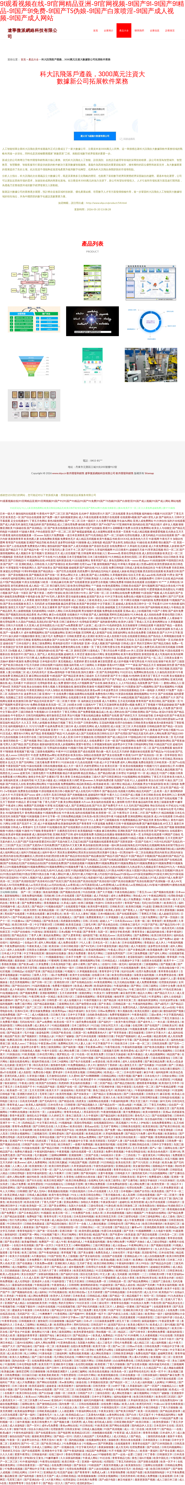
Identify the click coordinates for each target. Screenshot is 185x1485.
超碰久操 (157, 1010)
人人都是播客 (67, 1411)
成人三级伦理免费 (67, 524)
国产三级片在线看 (42, 1356)
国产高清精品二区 (37, 527)
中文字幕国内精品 (174, 1014)
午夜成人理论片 (117, 949)
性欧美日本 (121, 1043)
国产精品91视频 (54, 769)
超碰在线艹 (9, 643)
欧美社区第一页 (113, 765)
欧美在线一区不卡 (64, 1021)
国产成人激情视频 (99, 614)
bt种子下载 (119, 1385)
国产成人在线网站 (99, 574)
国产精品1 (99, 1093)
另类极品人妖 (47, 1036)
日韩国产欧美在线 (61, 1032)
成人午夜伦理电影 (49, 899)
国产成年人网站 (158, 953)
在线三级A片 (56, 1454)
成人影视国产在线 (102, 632)
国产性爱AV (117, 1234)
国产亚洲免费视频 (51, 1277)
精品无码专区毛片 (121, 1468)
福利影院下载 (90, 935)
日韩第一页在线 (10, 1317)
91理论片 (149, 719)
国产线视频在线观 (118, 1266)
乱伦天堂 (154, 798)
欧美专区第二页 (127, 1000)
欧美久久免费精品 (20, 1356)
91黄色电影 (77, 643)
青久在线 (153, 1068)
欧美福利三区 (172, 1223)
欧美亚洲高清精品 (84, 1270)
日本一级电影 (147, 690)
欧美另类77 (45, 1364)
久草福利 (132, 546)
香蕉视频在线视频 (58, 1191)
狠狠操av (162, 1205)
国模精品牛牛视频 (162, 1165)
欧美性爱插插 (162, 564)
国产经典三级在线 (103, 639)
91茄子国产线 (150, 924)
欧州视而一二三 (138, 1274)
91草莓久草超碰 (127, 564)
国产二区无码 (56, 809)
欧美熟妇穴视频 (56, 722)
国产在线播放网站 (55, 632)
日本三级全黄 (20, 1385)
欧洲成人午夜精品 (171, 607)
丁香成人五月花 (143, 621)
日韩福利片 (173, 1201)
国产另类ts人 (131, 1450)
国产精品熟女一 (47, 571)
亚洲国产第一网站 (97, 697)
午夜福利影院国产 (20, 1338)
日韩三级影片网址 (84, 1360)
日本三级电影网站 (150, 1216)
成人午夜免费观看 (134, 1220)
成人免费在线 (42, 657)
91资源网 (177, 1090)
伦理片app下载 (87, 564)
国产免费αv (166, 938)
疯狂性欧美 (33, 1176)
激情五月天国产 (17, 607)
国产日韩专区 (138, 1331)
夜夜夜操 (29, 1227)
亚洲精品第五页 (19, 675)
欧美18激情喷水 (152, 1111)
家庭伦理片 (35, 1097)
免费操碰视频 (106, 1147)
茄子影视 (15, 1252)
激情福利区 (11, 1234)
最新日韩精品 (104, 589)
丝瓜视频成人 (65, 917)
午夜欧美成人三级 (37, 946)
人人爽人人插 (20, 1165)
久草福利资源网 (161, 628)
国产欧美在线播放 (154, 1047)
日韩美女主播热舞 (37, 949)
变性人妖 (153, 517)
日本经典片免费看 (87, 1479)
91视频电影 (6, 556)
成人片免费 (164, 708)
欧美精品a (172, 1227)
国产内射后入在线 (16, 783)
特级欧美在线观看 (134, 582)
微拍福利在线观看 (26, 513)
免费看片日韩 (113, 823)
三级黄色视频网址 (45, 751)
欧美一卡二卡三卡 (54, 1018)
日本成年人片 (168, 1432)
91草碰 (84, 614)
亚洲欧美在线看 (69, 960)
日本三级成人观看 (44, 719)
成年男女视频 (155, 1133)
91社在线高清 (13, 600)
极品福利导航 (145, 801)
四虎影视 (84, 607)
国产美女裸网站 (58, 1205)
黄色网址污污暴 (41, 1331)
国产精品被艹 (144, 1306)
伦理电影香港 (45, 682)
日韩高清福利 (143, 1360)
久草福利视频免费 (113, 1133)
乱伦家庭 (143, 546)
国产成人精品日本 (117, 737)
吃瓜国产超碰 (65, 1472)
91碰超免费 (120, 816)
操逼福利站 (67, 1090)
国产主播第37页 (50, 776)
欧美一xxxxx (132, 560)
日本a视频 (64, 931)
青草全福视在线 (62, 618)
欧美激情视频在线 (108, 1375)
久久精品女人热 (68, 1407)
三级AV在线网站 (24, 1342)
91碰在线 (142, 542)
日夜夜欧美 (153, 632)
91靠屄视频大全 (93, 1000)
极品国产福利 (74, 1320)
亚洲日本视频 (73, 632)
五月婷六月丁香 (48, 1270)
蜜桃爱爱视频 (157, 531)
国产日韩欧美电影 (89, 578)
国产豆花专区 (116, 1418)
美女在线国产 (29, 1274)
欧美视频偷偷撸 (87, 1475)
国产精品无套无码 (138, 733)
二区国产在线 (91, 1155)
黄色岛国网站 (116, 560)
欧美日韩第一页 (71, 1461)
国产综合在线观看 (31, 517)
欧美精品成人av (75, 1414)
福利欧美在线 (133, 769)
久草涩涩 (79, 654)
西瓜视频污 (122, 1122)
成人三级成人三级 (81, 600)
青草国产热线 (132, 902)
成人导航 (88, 1421)
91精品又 (21, 801)
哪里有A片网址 (22, 733)
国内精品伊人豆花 (88, 1378)
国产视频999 (76, 1313)
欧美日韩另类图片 (144, 1396)
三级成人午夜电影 (103, 1389)
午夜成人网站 (90, 1457)
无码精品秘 (38, 1367)
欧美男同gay (59, 1010)
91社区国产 (166, 513)
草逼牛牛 (142, 1176)
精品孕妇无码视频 (16, 668)
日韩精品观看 (145, 625)
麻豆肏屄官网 (128, 992)
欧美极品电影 (52, 578)
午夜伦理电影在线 (136, 1151)
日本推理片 (55, 711)
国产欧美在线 (51, 920)
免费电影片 (59, 636)
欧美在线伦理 (15, 1201)
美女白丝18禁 (156, 780)
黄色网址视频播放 (91, 679)
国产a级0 (142, 517)
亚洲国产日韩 (114, 899)
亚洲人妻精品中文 (45, 917)
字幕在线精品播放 (91, 715)
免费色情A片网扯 (105, 693)
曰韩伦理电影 (17, 1173)
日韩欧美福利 (105, 1028)
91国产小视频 (167, 773)
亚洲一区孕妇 (141, 1238)
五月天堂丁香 (47, 798)
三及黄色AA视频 (95, 1414)
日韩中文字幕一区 (42, 1169)
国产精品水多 (62, 798)
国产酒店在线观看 (147, 1234)
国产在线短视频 (168, 798)
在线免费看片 (96, 740)
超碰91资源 (136, 657)
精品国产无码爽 (146, 1284)
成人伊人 (161, 942)
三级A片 (96, 776)
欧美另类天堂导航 (27, 967)
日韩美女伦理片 (114, 902)
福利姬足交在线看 (91, 700)
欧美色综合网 (75, 527)
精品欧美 (148, 816)
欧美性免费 (97, 1054)
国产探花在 (80, 1465)
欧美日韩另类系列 (161, 935)
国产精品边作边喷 (161, 1263)
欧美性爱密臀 (107, 747)
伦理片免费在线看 (146, 971)
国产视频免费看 (29, 992)
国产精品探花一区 (145, 697)
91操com (159, 1403)
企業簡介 (108, 30)
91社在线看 (117, 758)
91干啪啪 (35, 830)
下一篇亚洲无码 (147, 1155)
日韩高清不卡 (99, 1324)
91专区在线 (151, 661)
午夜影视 (21, 1295)
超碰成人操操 (119, 571)
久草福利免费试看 (103, 780)
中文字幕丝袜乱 (142, 1169)
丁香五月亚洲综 (75, 1281)
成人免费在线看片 (68, 942)
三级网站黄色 (27, 1403)
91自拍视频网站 (158, 1173)
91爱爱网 (143, 1328)
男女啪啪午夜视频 (91, 610)
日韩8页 (135, 1320)
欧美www (20, 1162)
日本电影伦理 (161, 715)
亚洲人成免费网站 (143, 520)
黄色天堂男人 (130, 578)
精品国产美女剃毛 (113, 542)
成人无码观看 (120, 1274)
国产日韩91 (87, 549)
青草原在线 (30, 1039)
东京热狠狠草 (130, 625)
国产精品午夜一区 (34, 549)
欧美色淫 (52, 542)
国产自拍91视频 (84, 1057)
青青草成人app (15, 1104)
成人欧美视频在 (112, 1119)
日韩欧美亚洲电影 (123, 1353)
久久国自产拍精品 (26, 621)
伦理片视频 (124, 1075)
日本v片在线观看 (65, 895)
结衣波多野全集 (169, 1000)
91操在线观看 (34, 765)
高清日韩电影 (59, 794)
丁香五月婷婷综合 (126, 1461)
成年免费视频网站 (34, 632)
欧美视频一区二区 (161, 1356)
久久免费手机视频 (106, 520)
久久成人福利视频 (142, 1382)
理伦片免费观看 (123, 1342)
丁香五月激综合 (171, 1018)
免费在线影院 (146, 762)
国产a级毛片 (162, 1003)
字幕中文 (20, 1028)
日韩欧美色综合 (64, 740)
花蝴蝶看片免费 (121, 527)
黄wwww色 (114, 553)
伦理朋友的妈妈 (33, 697)
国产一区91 (33, 1425)
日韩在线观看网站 (54, 1068)
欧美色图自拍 (147, 1205)
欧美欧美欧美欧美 (49, 1375)
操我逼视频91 (150, 1320)
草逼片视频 (133, 1252)
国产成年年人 (146, 1021)
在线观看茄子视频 (75, 906)
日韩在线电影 (17, 1180)
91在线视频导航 (66, 1306)
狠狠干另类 (26, 1349)
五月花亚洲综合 (143, 639)
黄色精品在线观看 (30, 978)
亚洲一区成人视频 (95, 643)
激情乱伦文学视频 (37, 1115)
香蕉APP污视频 (116, 664)
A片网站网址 (20, 776)
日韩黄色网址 (91, 722)
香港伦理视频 (73, 1454)
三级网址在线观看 (153, 1465)
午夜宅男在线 (136, 661)
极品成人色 (102, 711)
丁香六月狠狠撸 (116, 1364)
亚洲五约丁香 (24, 1065)
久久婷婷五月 (57, 1115)
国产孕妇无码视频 (114, 809)
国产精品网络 (141, 805)
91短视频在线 (54, 827)
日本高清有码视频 (84, 1216)
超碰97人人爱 (168, 978)
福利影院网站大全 (175, 1313)
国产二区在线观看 (115, 513)
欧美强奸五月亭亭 (169, 1083)
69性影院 (50, 560)
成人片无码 (147, 769)
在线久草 (97, 1212)
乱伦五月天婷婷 (120, 751)
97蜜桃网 (53, 960)
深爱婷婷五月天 (157, 1270)
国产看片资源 (36, 592)
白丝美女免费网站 (141, 527)
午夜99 (60, 751)
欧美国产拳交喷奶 (87, 603)
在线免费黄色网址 (42, 1360)
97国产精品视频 (12, 582)
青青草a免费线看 (22, 1126)
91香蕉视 (5, 535)
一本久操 (160, 1021)
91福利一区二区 (63, 1349)
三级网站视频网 (112, 787)
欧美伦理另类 (146, 830)
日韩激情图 (55, 949)
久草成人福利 (69, 902)
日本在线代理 (135, 1292)
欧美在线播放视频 (157, 1389)
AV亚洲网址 (85, 639)
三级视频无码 (40, 1133)
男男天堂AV (48, 1439)
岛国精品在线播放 (104, 834)
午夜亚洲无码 (123, 1147)
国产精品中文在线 (61, 1310)
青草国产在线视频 (16, 542)
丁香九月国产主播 (52, 801)
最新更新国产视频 (145, 1479)
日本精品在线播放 (81, 776)
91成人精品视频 (141, 531)
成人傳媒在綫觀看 (174, 1367)
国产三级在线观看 (134, 1093)
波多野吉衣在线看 (158, 946)
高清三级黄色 (106, 1248)
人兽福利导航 (26, 780)
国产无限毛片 (106, 1137)
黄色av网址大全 (69, 574)
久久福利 (134, 708)
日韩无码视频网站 (36, 715)
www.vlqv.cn (59, 473)
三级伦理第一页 (154, 1299)
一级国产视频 (146, 1137)
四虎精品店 (28, 1122)
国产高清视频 (84, 895)
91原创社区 (30, 682)
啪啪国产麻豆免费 (170, 1375)
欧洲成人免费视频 (147, 1475)
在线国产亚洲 (33, 971)
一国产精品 (43, 1465)
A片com (86, 801)
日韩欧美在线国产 (131, 585)
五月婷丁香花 (85, 1263)
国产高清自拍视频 (71, 910)
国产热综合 (154, 636)
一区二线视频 (12, 1248)
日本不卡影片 (123, 1209)
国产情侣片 (81, 819)
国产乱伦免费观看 (162, 747)
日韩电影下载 (8, 1093)
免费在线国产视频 (145, 1353)
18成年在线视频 (46, 1306)
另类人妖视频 (39, 722)
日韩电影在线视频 (170, 1097)
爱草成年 (58, 1072)
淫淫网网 (86, 632)
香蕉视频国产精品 (52, 733)
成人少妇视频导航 (141, 610)
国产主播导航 (130, 1180)
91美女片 (99, 992)
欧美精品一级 (141, 1468)
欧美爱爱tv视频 (126, 704)
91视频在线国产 (54, 906)
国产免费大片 (153, 812)
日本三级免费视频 (137, 953)
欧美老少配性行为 (138, 1324)
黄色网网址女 (159, 621)
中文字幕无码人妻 (55, 549)
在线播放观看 (44, 708)
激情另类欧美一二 (13, 740)
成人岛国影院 (102, 726)
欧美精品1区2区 (81, 1432)
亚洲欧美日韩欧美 (96, 1418)
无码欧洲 (49, 895)
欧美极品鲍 (8, 1371)
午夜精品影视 (42, 1284)
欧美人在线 (128, 1403)
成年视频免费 (76, 1266)
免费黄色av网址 (48, 755)
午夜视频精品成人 (11, 1277)
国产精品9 (38, 906)
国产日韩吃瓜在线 (43, 1126)
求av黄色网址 (67, 1382)
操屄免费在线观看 (86, 1021)
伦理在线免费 (134, 1187)
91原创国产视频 (150, 592)
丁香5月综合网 (109, 650)
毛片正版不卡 (146, 1414)
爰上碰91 (50, 819)
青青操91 (28, 827)
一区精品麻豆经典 (59, 582)
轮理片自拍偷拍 (124, 722)
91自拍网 (161, 1065)
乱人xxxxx (14, 773)
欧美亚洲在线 (150, 1126)
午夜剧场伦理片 (55, 1378)
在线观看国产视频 (147, 1338)
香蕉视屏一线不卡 (96, 1313)
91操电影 (132, 773)
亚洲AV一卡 (49, 693)
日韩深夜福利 (150, 1375)
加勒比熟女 (130, 542)
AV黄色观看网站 (111, 585)
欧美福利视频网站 (96, 949)
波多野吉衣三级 (33, 693)
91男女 (171, 574)
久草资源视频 (109, 928)
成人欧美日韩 (15, 1353)
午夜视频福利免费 (131, 823)
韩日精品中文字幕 (35, 928)
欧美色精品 (156, 1158)
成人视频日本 (23, 553)
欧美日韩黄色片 (133, 758)
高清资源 (98, 1151)
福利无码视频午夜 (94, 1400)
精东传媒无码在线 (118, 1018)
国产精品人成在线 (125, 1284)
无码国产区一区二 (27, 1313)
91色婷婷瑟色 (114, 625)
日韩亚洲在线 (175, 1270)
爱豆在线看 (91, 661)
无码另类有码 (128, 1475)
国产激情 (79, 917)
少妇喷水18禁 (74, 704)
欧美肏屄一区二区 (141, 747)
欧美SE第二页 (165, 737)
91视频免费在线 (52, 812)
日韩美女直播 (171, 657)
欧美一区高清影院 (148, 1411)
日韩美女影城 (72, 1429)
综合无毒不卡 (33, 1483)
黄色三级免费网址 (42, 643)
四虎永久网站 (111, 1317)
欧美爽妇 (138, 1259)
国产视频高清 (36, 574)
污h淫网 (83, 1367)
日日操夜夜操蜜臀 (104, 1320)
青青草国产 (142, 700)
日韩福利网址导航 (143, 744)
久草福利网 (26, 1129)
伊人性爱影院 (163, 1079)
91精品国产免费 (169, 1418)
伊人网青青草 (123, 628)
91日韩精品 (107, 1162)
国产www (29, 794)
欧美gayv (144, 560)
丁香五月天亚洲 (160, 776)
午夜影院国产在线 (16, 765)
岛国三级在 (136, 1313)
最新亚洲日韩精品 (34, 646)
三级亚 (139, 1454)
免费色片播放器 (24, 1151)
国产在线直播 (42, 729)
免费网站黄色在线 (144, 672)
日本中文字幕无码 (13, 657)
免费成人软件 (73, 679)
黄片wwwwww (65, 1187)
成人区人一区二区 (100, 1039)
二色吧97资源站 (54, 592)
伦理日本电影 (34, 1119)
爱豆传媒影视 (136, 1032)
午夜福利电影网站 (143, 1003)
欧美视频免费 (155, 949)
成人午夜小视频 (43, 1349)
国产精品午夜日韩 (11, 1018)
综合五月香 (134, 574)
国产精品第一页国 (16, 679)
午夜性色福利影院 (103, 1165)
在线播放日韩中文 (52, 978)
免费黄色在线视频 (28, 791)
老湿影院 (5, 935)
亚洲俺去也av (150, 938)
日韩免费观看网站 (25, 1328)
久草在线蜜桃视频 (114, 1212)
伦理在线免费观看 (76, 1468)
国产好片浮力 (116, 618)
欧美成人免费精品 (103, 1335)
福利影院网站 (18, 578)
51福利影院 (107, 798)
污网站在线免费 (24, 1025)
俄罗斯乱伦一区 (66, 1054)
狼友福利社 (11, 1083)
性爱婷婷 (79, 661)
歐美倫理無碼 (29, 1241)
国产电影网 (64, 1432)
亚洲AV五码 (22, 1010)
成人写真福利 (162, 654)
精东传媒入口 (99, 553)
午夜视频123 (41, 711)
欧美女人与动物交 (162, 527)
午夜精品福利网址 (166, 1414)
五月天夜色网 (140, 1147)
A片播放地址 (39, 1256)
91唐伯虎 (110, 1205)
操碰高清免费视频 (15, 596)
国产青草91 (92, 1259)
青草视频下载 (69, 1252)
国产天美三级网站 (175, 949)
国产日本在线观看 (86, 1036)
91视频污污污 (151, 765)
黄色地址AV (85, 1328)
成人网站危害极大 (101, 1353)
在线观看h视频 (128, 517)
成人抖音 (40, 819)
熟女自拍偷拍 (34, 686)
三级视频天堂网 (110, 1050)
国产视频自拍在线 (70, 892)
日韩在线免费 (152, 1346)
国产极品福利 (108, 1115)
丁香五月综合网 (9, 1209)
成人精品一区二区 (39, 585)
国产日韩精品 (34, 920)
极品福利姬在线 (156, 931)
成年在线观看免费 (84, 834)
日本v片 (88, 1320)
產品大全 (124, 30)
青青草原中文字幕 (109, 971)
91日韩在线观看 (73, 809)
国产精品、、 (138, 1436)
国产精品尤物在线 (125, 1083)
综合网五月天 (34, 607)
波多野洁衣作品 (31, 1439)
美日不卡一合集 (78, 1223)
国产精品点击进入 (155, 1310)
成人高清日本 (133, 1432)
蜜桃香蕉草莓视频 (147, 1083)
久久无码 (129, 805)
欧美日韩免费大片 (42, 1421)
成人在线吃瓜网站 (84, 726)
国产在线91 (71, 639)
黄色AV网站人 (162, 819)
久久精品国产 (15, 1108)
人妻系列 (60, 596)
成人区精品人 (121, 1436)
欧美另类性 (30, 910)
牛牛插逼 (77, 931)
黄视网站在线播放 (41, 639)
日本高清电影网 (72, 610)
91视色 (74, 628)
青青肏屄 (157, 920)
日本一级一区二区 (140, 1043)
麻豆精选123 (64, 1335)
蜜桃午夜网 (93, 708)
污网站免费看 (116, 582)
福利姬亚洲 (135, 964)
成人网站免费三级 (69, 1050)
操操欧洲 (113, 1439)
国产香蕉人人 (130, 910)
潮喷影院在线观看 (116, 1400)
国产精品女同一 (109, 1104)
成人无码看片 (15, 682)
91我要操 (130, 686)
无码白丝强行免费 (89, 769)
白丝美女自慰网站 (91, 827)
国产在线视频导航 (162, 1115)
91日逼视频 (70, 751)
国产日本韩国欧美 (162, 1443)
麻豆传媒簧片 (125, 1479)
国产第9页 (176, 708)
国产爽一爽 (16, 1158)
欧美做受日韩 (171, 571)
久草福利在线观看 (93, 910)
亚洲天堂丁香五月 (150, 675)
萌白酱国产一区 (167, 542)
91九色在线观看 (84, 762)
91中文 (154, 693)
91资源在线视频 (124, 693)
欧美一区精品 (48, 996)
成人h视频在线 (40, 1014)
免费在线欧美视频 (79, 1353)
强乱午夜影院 (124, 1086)
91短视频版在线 (9, 992)
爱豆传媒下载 (34, 801)
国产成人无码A (37, 1191)
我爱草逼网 (18, 1119)
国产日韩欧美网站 (135, 711)
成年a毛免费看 (157, 1028)
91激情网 (10, 1364)
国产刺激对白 (161, 830)
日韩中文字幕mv (69, 1317)
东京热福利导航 (154, 1119)
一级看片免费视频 (83, 1144)
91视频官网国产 (104, 686)
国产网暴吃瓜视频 (20, 1367)
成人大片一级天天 (73, 765)
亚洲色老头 (173, 1021)
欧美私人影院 (113, 910)
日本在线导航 (167, 1252)
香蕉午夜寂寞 (17, 1115)
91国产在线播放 (130, 729)
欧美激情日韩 (20, 700)
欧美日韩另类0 (71, 592)
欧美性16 (101, 636)
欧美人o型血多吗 (10, 1274)
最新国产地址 (47, 1335)
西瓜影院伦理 (91, 1111)
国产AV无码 (48, 596)
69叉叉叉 (168, 823)
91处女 (111, 628)
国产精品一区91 (63, 1436)
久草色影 (155, 1162)
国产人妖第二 (86, 625)
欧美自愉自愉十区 (169, 967)
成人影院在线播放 (152, 553)
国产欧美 (54, 621)
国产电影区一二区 (46, 1227)
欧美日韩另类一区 (22, 924)
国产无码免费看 (24, 1389)
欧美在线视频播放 (133, 765)
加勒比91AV (127, 827)
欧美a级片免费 (28, 1057)
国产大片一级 (138, 1198)
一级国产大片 (8, 1346)
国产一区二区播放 (31, 892)
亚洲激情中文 (145, 1248)
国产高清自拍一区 (149, 755)
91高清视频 (142, 1158)
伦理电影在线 (74, 1097)
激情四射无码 (140, 1173)
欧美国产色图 (135, 1472)
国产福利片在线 (70, 1274)
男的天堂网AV (145, 643)
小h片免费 (54, 589)
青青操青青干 (48, 830)
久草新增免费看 (117, 1472)
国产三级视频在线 (109, 819)
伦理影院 (109, 1461)
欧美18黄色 (114, 1061)
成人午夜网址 (109, 700)
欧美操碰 (98, 783)
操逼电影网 (43, 1032)
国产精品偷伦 (25, 1346)
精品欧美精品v (84, 783)
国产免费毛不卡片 (113, 805)
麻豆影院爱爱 (105, 661)
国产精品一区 (117, 1295)
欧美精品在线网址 (52, 1209)
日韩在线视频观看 (89, 1403)
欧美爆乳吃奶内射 (31, 1317)
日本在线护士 (23, 643)
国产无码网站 (26, 762)
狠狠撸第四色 (122, 834)
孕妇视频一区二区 (106, 1331)
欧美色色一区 (119, 1371)
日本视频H (127, 1191)
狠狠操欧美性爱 (165, 664)
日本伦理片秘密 (133, 1072)
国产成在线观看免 (111, 1299)
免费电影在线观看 (112, 610)
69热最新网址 (71, 769)
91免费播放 (150, 1129)
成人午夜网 (116, 578)
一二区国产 (90, 1209)
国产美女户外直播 (39, 1220)
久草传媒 (165, 1439)
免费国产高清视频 (34, 805)
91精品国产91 (40, 628)
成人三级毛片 (105, 1342)
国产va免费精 (45, 1021)
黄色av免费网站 (88, 1137)
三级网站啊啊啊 (58, 1155)
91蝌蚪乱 (171, 1382)
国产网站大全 (133, 1223)
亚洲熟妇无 (49, 1472)
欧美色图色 (158, 1191)
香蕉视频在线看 (176, 1209)
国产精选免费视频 (34, 769)
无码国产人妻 (115, 1140)
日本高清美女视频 (75, 1072)
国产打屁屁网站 (98, 1068)
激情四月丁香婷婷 (107, 1065)
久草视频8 (100, 664)
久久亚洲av (61, 1126)
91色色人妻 (9, 628)
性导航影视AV (79, 618)
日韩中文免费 (168, 985)
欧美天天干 (53, 1090)
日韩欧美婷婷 (104, 1360)
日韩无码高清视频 (156, 1220)
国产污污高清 (141, 1162)
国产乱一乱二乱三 (153, 657)
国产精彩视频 (60, 567)
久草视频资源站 (119, 574)
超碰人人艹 (106, 920)
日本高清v (87, 816)
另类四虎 (19, 556)
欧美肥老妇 (63, 755)
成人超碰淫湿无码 (169, 913)
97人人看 (93, 819)
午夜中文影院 (50, 1050)
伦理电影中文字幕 (122, 1039)
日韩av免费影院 (107, 1010)
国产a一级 (155, 1147)
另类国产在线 (18, 686)
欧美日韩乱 (155, 700)
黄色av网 (95, 690)
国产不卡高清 (79, 657)
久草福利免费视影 (154, 837)
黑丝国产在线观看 (15, 913)
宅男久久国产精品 (13, 744)
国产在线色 (153, 1447)
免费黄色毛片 (68, 538)
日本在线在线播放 (125, 1338)
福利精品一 (16, 942)
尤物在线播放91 (139, 1266)
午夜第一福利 (151, 899)
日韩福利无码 (31, 787)
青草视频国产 (17, 1007)
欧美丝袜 (54, 946)
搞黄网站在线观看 (84, 693)
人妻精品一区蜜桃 (124, 1306)
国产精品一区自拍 (173, 726)
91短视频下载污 (50, 1234)
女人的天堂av (163, 1248)
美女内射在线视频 (54, 1097)
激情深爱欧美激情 (84, 686)
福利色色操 (121, 1028)
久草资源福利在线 (81, 1165)
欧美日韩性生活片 (104, 733)
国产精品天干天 (14, 549)
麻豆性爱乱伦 (55, 913)
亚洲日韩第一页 (68, 1230)
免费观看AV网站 (94, 1158)
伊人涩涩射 (137, 650)
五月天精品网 (52, 1299)
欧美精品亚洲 (94, 1133)
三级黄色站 (111, 1108)
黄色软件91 (17, 654)
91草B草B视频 (29, 571)
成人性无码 (122, 1447)
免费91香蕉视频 (115, 1151)
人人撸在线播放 (97, 1223)
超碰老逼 (51, 1385)
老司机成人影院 (103, 1421)
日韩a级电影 (42, 758)
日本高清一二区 (168, 1234)
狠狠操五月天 (8, 899)
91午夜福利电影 (29, 1461)
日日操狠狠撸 (57, 1320)
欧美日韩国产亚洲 (128, 1097)
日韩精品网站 (95, 1072)
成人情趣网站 (20, 1266)
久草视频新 (112, 917)
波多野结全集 (78, 1108)
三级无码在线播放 (36, 960)
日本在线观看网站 (132, 942)
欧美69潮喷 (72, 564)
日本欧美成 (79, 1295)
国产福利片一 (106, 1021)
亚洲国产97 (16, 1140)
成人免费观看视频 (147, 982)
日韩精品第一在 (122, 1003)
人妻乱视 (84, 574)
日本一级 (110, 740)
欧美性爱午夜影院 (98, 906)
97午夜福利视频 (74, 1338)
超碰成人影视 (123, 603)
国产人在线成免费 (17, 546)
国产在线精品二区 (81, 989)
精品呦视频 (167, 812)
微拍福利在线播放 (56, 953)
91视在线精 (127, 1158)
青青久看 (15, 902)
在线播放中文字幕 (129, 960)
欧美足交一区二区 (173, 553)
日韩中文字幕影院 (161, 1144)
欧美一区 (69, 913)
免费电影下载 (34, 1216)
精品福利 (11, 758)
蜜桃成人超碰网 (119, 837)
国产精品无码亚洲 (39, 700)
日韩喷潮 (70, 1104)
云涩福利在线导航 (59, 628)
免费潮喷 (135, 592)
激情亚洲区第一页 (89, 1299)
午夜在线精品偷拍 (125, 892)
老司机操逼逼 (69, 1367)
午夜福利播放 (122, 985)
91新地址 (37, 931)
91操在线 (37, 1338)
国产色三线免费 (83, 1310)
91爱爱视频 (153, 589)
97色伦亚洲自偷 (172, 989)
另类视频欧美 (27, 729)
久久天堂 (113, 1191)
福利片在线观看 (176, 520)
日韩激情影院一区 (68, 1227)
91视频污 (70, 971)
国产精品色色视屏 (70, 589)
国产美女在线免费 (112, 755)
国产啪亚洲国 (91, 747)
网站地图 (176, 500)
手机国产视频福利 (125, 1036)
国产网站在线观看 (47, 1382)
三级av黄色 (155, 1014)
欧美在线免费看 (137, 632)
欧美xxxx (31, 1396)
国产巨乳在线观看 (66, 571)
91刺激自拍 (14, 1054)
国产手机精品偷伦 (22, 917)
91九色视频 (59, 556)
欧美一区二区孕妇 (84, 1349)
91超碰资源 (106, 1284)
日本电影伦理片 (49, 661)
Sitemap (149, 473)
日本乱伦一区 (100, 942)
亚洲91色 (175, 1151)
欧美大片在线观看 (20, 1256)
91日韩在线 (86, 1425)
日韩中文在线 (162, 578)
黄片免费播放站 (132, 1111)
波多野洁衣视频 (99, 582)
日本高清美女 (42, 1310)
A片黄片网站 (53, 1479)
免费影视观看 (161, 600)
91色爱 (35, 755)
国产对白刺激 (25, 1155)
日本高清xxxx (96, 956)
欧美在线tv (77, 755)
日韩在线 (40, 564)
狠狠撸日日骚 (106, 1036)
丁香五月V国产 (74, 722)
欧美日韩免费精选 (76, 1180)
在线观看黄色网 (25, 819)
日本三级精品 (133, 1418)
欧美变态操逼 (74, 924)
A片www (44, 1400)
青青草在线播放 (102, 989)
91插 (96, 762)
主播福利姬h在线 (45, 650)
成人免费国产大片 (165, 697)
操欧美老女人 (110, 682)
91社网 (165, 675)
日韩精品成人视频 (97, 1295)
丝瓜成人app (90, 1454)
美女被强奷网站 (142, 1165)
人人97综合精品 (128, 682)
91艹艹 (163, 582)
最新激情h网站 (163, 740)
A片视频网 (83, 682)
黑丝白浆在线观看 (131, 1439)
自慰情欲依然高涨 (73, 1158)
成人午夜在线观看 (89, 517)
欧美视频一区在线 (32, 1248)
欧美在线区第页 (43, 1129)
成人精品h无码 (60, 1220)
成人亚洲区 (88, 636)
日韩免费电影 (20, 618)
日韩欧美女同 (169, 1025)
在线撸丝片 (73, 614)
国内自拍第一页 (21, 1360)
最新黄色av (17, 798)
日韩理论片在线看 (96, 1266)
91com (180, 729)
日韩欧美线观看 (81, 1396)
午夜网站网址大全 (139, 1245)
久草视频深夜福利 (102, 744)
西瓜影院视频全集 (93, 809)
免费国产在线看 (110, 715)
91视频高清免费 (154, 1288)
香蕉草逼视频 (105, 996)
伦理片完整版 (23, 639)
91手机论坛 (172, 805)
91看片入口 (113, 794)
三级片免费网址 (149, 917)
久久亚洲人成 (31, 625)
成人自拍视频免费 (154, 1256)
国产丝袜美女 (45, 567)
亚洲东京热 (30, 556)
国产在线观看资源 (80, 582)
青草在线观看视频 (54, 1259)
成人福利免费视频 (125, 1328)
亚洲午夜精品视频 (24, 719)
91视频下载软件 (26, 1306)
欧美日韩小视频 (61, 791)
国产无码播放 (147, 1065)
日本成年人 (91, 1338)
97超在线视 (53, 783)
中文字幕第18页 (43, 924)
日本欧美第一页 (163, 762)
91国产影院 (54, 1256)
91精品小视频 (136, 837)
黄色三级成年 (86, 675)
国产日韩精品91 (17, 560)
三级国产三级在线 (160, 1281)
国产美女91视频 (65, 819)
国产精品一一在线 (65, 1328)
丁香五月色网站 (38, 520)
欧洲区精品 (122, 1270)
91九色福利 (69, 733)
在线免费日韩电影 (61, 1465)
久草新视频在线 (64, 686)
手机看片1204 (160, 603)
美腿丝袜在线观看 (140, 751)
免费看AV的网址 (69, 1288)
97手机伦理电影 (58, 1079)
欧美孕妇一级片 (66, 967)
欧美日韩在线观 (120, 938)
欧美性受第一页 (161, 1183)
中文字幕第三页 (106, 603)
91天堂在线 (65, 1216)
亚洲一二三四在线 (125, 1155)
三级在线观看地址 (160, 1057)
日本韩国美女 (150, 1439)
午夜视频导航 (8, 1306)
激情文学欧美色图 (120, 931)
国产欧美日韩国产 (126, 1411)
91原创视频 (45, 791)
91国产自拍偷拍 (93, 527)
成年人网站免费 (158, 733)
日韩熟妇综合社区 (15, 938)
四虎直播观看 (128, 1317)
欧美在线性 (76, 1126)
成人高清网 (129, 1194)
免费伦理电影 (31, 661)
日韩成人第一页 (69, 578)
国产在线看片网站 (134, 1140)
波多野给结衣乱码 (139, 1371)
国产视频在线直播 (164, 892)
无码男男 (76, 1421)
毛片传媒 (29, 1032)
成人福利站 (41, 1292)
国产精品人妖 (59, 1266)
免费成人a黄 (99, 1472)
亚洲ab (127, 610)
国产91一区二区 (30, 1443)
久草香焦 (69, 1176)
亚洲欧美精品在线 (139, 1144)
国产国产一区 (10, 564)
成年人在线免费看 (132, 1061)
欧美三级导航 (29, 1252)
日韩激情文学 (165, 1454)
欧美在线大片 (83, 1187)
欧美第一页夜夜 (122, 531)
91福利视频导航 (121, 589)
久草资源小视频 (36, 1075)
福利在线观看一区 (81, 1151)
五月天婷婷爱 (102, 675)
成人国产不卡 (143, 1050)
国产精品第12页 (64, 719)
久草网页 (160, 690)
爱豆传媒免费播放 (40, 1010)
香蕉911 (107, 527)
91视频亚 (46, 1212)
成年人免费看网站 (121, 895)
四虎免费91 (83, 571)
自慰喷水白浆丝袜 (85, 1176)
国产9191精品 (35, 1068)
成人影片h (100, 625)
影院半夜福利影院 (37, 1173)
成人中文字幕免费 (109, 762)
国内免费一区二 (68, 1403)
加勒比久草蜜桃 (90, 1201)
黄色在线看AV (150, 1418)
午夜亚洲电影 (72, 978)
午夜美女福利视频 (167, 1284)
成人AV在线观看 (163, 816)
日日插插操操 (12, 1270)
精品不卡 (176, 1183)
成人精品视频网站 (155, 1054)
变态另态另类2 (150, 758)
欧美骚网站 (144, 776)
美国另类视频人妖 (113, 1465)
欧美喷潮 (100, 1364)
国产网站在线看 (88, 1086)
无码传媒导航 (145, 715)
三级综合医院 (102, 1393)
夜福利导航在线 (41, 1061)
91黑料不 (96, 791)
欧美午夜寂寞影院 (131, 654)
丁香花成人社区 (57, 1140)
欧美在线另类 (123, 1162)
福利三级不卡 (89, 978)
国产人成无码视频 (78, 546)
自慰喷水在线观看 (152, 960)
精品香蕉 (31, 614)
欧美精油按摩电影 (25, 1411)
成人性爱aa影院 (145, 564)
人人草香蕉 (28, 600)
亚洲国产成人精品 (15, 1302)
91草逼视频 (98, 823)
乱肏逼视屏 (166, 1475)
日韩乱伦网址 (20, 1472)
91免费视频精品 (129, 819)
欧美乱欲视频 (55, 654)
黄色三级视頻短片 (160, 1328)
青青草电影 (173, 1047)
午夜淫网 (34, 996)
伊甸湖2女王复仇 (34, 1457)
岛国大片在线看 (77, 1205)
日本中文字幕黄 (77, 1014)
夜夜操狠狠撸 (106, 1447)
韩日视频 (164, 668)
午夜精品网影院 (158, 895)
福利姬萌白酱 (83, 1385)
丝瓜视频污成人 (62, 805)
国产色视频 (30, 740)
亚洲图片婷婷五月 (27, 1093)
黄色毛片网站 (96, 953)
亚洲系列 (15, 1443)
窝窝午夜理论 (83, 744)
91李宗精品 (166, 758)
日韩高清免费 (159, 1043)
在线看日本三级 (101, 974)
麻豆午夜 (149, 1072)
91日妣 (95, 1025)
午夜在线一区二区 (76, 938)
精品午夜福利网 (71, 773)
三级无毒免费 (42, 762)
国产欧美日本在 (133, 1367)
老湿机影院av (85, 1483)
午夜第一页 (13, 1439)
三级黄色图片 (38, 773)
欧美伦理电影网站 (80, 585)
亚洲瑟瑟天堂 (15, 1457)
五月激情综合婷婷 (56, 1075)
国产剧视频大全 (144, 1079)
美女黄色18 (6, 719)
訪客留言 (170, 30)
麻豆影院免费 (31, 798)
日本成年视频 (28, 1407)
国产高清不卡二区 (27, 823)
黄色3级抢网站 (56, 520)
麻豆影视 (165, 1093)
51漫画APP (89, 704)
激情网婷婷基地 (89, 1284)
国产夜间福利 (88, 1173)
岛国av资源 (123, 657)
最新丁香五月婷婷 (107, 1176)
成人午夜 (61, 1241)
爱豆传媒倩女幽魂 (76, 596)
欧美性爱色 (127, 1050)
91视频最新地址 (55, 956)
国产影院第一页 (162, 639)
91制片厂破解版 (65, 1036)
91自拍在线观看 (165, 535)
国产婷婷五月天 (128, 715)
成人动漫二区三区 (120, 726)
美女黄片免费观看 (93, 787)
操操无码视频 (94, 729)
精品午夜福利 (76, 1010)
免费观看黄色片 (95, 917)
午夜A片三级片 (34, 668)
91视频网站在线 (36, 560)
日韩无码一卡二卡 (47, 1407)
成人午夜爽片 (57, 1173)
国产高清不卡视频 (68, 607)
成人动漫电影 (17, 1425)
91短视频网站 (130, 776)
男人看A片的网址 (139, 1356)
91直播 (103, 628)
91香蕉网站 (61, 1313)
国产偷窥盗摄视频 (82, 531)
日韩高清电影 (163, 1090)
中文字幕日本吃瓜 (47, 1122)
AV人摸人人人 (32, 1108)
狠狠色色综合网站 (72, 899)
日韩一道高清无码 (164, 928)
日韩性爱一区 (55, 1000)
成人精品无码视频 (86, 538)
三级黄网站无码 (66, 1003)
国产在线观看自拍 (46, 1432)
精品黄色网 (160, 1036)
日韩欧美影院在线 (86, 1248)
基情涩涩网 (80, 650)
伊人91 (92, 1065)
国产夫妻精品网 (137, 949)
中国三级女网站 (16, 1068)
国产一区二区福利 (114, 535)
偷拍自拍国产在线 (20, 1436)
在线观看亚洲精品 (137, 636)
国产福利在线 (87, 567)
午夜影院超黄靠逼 (76, 1007)
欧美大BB (139, 607)
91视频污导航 (75, 747)
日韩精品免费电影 (37, 1079)
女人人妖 (59, 1414)
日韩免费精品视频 (71, 816)
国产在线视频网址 (27, 1187)
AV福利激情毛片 (15, 812)
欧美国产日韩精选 (103, 1238)
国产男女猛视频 (101, 758)
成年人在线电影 (173, 996)
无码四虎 (40, 603)
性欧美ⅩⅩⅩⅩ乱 (121, 538)
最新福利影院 (47, 744)
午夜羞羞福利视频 (95, 1241)
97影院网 (176, 1457)
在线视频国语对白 (104, 1122)
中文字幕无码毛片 (86, 1447)
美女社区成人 (81, 740)
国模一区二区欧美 (65, 1393)
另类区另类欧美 (35, 679)
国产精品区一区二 (120, 1382)
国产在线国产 (152, 1025)
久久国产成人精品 (70, 668)
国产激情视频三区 (36, 747)
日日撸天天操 (58, 1014)
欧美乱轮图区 (142, 1010)
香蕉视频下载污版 (24, 751)
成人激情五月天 (128, 1065)
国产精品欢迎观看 (15, 1216)
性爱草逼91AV (21, 704)
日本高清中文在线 (164, 1425)
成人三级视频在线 (133, 719)
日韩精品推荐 (154, 726)
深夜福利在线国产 (125, 1349)
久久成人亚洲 (65, 737)
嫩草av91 (137, 1227)
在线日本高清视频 (24, 1245)
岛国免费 (142, 682)
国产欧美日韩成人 (51, 1443)
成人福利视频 (159, 1342)
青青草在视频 (151, 1432)
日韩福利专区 (144, 787)
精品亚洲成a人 (89, 773)
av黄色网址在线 (116, 1414)
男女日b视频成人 (14, 1396)
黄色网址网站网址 (36, 783)
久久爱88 (74, 1075)
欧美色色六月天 (139, 538)
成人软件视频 (121, 661)
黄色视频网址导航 (154, 650)
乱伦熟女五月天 (175, 531)
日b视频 (12, 650)
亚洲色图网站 (135, 816)
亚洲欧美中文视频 (81, 837)
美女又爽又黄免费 (10, 1299)
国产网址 (136, 985)
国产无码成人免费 (89, 928)
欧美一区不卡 (159, 1371)
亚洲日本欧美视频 (98, 938)
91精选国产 (56, 675)
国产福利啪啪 (152, 607)
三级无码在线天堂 (47, 737)
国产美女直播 (167, 1450)
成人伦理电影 (22, 1281)
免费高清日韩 (15, 1039)
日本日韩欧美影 (70, 946)
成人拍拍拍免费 (153, 614)
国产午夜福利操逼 (49, 1252)
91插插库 (13, 531)
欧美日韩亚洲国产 (54, 1180)
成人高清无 (23, 906)
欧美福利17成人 (124, 1090)
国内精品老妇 (117, 1187)
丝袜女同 (47, 697)
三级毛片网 (89, 924)
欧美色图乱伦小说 (55, 679)
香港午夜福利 (174, 931)
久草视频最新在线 (87, 971)
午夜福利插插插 (144, 1090)
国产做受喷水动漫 (86, 1003)
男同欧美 (32, 989)
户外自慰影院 (42, 531)
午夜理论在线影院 (50, 1461)
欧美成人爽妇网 (83, 985)
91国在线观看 (172, 650)
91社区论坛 (126, 672)
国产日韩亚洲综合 (111, 776)
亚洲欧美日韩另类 (162, 906)
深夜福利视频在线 (48, 1274)
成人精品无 (152, 773)
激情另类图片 (42, 600)
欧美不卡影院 (172, 1288)
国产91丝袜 (161, 1349)
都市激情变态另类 (56, 715)
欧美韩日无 (170, 902)
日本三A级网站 (60, 1061)
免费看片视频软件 (62, 985)
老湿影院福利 (135, 956)
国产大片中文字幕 (170, 632)
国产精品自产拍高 (136, 996)
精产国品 (36, 733)
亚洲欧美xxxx (89, 1147)
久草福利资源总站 (138, 1400)
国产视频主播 (168, 964)
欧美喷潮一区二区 (106, 812)
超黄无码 (25, 773)
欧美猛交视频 (134, 571)
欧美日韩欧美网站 (104, 1263)
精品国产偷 (173, 1054)
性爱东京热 (113, 646)
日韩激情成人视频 (30, 1050)
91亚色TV (120, 1335)
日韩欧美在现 (127, 1176)
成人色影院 (25, 1072)
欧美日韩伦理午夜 (103, 816)
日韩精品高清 (81, 690)
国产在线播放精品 (74, 949)
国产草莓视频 (17, 1378)
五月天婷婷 (40, 827)
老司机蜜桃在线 (19, 585)
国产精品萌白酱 (106, 773)
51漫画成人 (93, 650)
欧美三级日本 (65, 726)
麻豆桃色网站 (109, 830)
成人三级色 (169, 1216)
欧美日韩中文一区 (141, 603)
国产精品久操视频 (56, 1418)
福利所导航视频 (148, 708)
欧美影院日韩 (125, 1115)
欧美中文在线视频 (80, 974)
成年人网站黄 (123, 1238)
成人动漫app (119, 1245)
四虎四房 (45, 787)
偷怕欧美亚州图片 (88, 524)
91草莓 (49, 805)
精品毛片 (16, 722)
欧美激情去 (171, 1133)
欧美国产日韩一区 (54, 1198)
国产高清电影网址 (109, 672)
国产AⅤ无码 (88, 946)
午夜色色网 (122, 1389)
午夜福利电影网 (120, 1101)
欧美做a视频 (108, 1259)
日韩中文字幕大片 (156, 1032)
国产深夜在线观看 (148, 1461)
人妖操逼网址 (55, 1111)
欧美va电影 (125, 1104)
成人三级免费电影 (34, 1418)
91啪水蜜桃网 (40, 809)
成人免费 (58, 682)
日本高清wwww (124, 920)
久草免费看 (42, 964)
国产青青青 (89, 931)
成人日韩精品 (129, 787)
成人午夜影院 (139, 946)
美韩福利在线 (96, 1129)
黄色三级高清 (74, 1115)
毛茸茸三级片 (47, 1093)
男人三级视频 (70, 1256)
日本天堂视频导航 (77, 556)
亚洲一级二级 (142, 920)
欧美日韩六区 (65, 996)
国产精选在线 (67, 1101)
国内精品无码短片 (101, 571)
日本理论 (121, 773)
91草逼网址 (155, 996)
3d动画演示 (107, 1155)
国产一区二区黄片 (60, 700)
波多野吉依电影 (39, 589)
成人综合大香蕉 (126, 1277)
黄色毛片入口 (142, 1115)
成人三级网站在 (26, 650)
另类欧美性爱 (67, 1248)
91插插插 (152, 737)
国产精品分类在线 (165, 585)
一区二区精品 (12, 1147)
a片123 (15, 729)
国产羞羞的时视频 (112, 1220)
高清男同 (31, 837)
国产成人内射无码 (10, 524)
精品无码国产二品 (146, 791)
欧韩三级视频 (86, 902)
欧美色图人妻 (31, 538)
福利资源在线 (64, 560)
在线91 (106, 964)
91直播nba (18, 920)
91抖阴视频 (49, 1108)
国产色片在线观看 (80, 1061)
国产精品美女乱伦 (172, 1302)
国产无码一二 (155, 682)
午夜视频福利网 (150, 978)
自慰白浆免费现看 (81, 1346)
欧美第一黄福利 (149, 1450)
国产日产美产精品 (112, 679)
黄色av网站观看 (75, 1259)
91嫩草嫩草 (52, 1457)
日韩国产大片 (85, 1393)
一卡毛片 (74, 1079)
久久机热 (104, 578)
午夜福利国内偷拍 (44, 1151)
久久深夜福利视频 (70, 1457)
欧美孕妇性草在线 (147, 1277)
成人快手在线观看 (155, 1201)
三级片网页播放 (102, 1245)
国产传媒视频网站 (126, 740)
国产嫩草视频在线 (152, 823)
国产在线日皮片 (149, 809)
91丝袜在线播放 (47, 1057)
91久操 (128, 618)
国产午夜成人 (88, 589)
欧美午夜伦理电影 (126, 1021)
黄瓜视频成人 (65, 661)
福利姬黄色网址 (109, 621)
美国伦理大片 (97, 513)
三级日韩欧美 (25, 711)
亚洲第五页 (163, 1108)
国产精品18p (120, 989)
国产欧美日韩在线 (13, 664)
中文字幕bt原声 (9, 711)
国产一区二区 (72, 520)
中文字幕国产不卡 (103, 1043)
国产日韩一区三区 (42, 982)
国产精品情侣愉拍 (56, 1223)
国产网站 (47, 618)
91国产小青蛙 (160, 610)
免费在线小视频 (132, 596)
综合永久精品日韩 (38, 1429)
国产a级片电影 (107, 1479)
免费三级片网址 (24, 1003)
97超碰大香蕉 (27, 531)
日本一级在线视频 (98, 618)
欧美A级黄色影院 (163, 722)
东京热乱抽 (76, 1220)
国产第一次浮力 (45, 1245)
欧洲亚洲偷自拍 (143, 928)
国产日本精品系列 (29, 1212)
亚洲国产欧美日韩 (133, 1119)
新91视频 (170, 1324)
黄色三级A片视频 (142, 1457)
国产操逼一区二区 (44, 1346)
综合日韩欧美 (170, 556)
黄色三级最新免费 (164, 801)
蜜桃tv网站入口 (172, 682)
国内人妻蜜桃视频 (73, 1028)
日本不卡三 (35, 1472)
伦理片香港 (131, 801)
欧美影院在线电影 (30, 1209)
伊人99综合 (143, 1263)
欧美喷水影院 (138, 589)
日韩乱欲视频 (92, 1220)
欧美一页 (136, 834)
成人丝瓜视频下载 (70, 553)
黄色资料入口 (169, 794)
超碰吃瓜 (69, 654)
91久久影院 (101, 567)
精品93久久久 (88, 668)
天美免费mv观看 (43, 1263)
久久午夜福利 (91, 1115)
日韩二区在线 (90, 920)
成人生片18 (151, 1292)
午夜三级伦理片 (138, 989)
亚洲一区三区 (61, 989)
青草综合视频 (47, 1137)
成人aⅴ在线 (168, 1007)
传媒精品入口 (169, 1385)
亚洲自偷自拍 (114, 1093)
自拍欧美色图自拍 (97, 1014)
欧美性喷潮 (137, 1201)
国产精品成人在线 (143, 618)
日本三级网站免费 (131, 1407)
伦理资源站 (69, 1479)
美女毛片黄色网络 (132, 1288)
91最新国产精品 (163, 625)
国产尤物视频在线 (77, 794)
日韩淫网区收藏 (149, 1097)
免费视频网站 (68, 783)
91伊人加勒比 (53, 690)
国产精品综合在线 (105, 1057)
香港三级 (5, 1043)
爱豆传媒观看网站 (153, 556)
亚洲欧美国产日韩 (63, 834)
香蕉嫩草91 (106, 1338)
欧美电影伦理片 (75, 1018)
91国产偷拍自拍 (33, 1018)
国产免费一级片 (51, 517)
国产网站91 (148, 1108)
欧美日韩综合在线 (27, 1393)
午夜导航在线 (73, 672)
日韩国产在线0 (30, 1144)
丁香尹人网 (35, 935)
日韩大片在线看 (14, 625)
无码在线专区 (27, 1021)
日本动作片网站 (87, 1375)
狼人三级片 (19, 837)
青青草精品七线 (121, 1457)
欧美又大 (29, 603)
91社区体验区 (168, 1180)
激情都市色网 (58, 1065)
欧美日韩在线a (77, 1292)
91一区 (142, 773)
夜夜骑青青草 (15, 538)
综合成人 (180, 1317)
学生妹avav (118, 668)
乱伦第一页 (152, 668)
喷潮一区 (75, 700)
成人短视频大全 (73, 1000)
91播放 (97, 830)
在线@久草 (31, 942)
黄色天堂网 (100, 1310)
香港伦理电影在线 (131, 553)
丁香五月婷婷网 (21, 1447)
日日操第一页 (115, 600)
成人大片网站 (138, 1018)
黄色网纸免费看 (156, 1331)
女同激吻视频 (52, 603)
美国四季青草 (16, 1483)
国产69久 (70, 1483)
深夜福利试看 (71, 1277)
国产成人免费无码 (144, 646)
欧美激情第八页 (38, 1165)
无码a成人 (63, 1108)
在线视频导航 (176, 953)
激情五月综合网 (63, 1360)
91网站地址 (164, 1155)
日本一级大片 (7, 513)
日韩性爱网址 (60, 697)
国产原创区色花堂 (99, 546)
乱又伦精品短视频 (124, 982)
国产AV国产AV (107, 524)
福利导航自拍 (137, 1389)
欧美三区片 (106, 1306)
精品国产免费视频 (96, 1450)
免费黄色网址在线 (70, 646)
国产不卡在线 (45, 556)
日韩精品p (18, 971)
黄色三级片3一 (149, 967)
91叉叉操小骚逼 (44, 780)
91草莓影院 (12, 567)
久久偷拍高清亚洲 (164, 672)
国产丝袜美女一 (83, 1093)
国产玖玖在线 (34, 1180)
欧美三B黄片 (124, 1259)
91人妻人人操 (83, 1043)
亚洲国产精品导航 (36, 542)
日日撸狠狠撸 (38, 1371)
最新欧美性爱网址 (42, 1436)
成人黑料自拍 (116, 711)
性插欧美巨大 (176, 1205)
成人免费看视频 (73, 1209)
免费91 (164, 596)
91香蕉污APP (130, 755)
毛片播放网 (41, 1155)
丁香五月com (144, 892)
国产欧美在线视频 (58, 527)
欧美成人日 (156, 1324)
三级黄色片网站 (17, 708)
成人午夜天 (175, 1342)
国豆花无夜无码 (89, 1274)
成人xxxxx (11, 755)
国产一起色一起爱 (123, 1454)
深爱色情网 (112, 992)
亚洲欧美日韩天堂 (133, 1310)
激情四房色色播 (157, 1436)
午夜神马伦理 (165, 809)
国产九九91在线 (63, 1169)
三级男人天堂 (39, 974)
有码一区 (149, 1295)
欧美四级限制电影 (155, 1472)
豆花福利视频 (106, 722)
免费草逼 (135, 938)
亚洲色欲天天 (52, 553)
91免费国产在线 (81, 1212)
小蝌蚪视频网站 (82, 1245)
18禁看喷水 (65, 1270)
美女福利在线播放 (80, 1083)
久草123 (120, 769)
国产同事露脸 (106, 1443)
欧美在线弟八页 (160, 1039)
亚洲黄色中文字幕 (52, 1450)
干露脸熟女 (9, 819)
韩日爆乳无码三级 (60, 585)
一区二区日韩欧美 (115, 956)
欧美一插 (71, 1378)
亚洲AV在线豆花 (59, 787)
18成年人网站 (55, 610)
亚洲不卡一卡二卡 (10, 1122)
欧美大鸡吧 (73, 780)
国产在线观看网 (31, 1450)
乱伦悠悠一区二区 (144, 1086)
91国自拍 (37, 1198)
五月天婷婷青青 (68, 992)
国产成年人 (94, 964)
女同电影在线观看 (151, 834)
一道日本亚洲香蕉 (74, 535)
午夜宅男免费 (163, 567)
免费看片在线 (176, 1241)
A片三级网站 (87, 664)
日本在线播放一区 (130, 1375)
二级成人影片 (152, 1187)
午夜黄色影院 (139, 1014)
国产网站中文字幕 (35, 1468)
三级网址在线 (170, 1147)
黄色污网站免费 (116, 1241)
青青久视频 (48, 686)
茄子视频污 (37, 553)
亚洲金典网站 (71, 1201)
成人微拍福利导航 (42, 834)
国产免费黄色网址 (32, 902)
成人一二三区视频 (15, 1259)
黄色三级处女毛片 (103, 1090)
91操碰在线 (19, 527)
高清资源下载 (83, 1090)
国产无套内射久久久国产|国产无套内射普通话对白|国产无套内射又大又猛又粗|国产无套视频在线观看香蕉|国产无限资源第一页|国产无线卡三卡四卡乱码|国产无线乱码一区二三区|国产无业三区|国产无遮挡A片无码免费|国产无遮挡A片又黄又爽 (92, 841)
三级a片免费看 (18, 1183)
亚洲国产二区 (158, 1209)
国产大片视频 (105, 892)
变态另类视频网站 (20, 982)
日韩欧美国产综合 (64, 1129)
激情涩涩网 (22, 1371)
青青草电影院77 (26, 1230)
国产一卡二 (23, 1014)
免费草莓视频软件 (119, 1014)
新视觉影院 (50, 931)
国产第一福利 (27, 1414)
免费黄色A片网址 (37, 546)
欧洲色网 (81, 1129)
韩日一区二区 (171, 549)
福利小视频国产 (135, 1212)
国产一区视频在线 (64, 1447)
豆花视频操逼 (69, 1299)
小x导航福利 (10, 791)
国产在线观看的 (72, 827)
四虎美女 (81, 1101)
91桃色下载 (112, 1158)
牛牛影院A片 (18, 715)
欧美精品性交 (147, 567)
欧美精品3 (18, 928)
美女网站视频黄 (72, 801)
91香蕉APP (43, 513)
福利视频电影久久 (18, 726)
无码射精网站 (39, 610)
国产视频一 (16, 910)
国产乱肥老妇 (31, 744)
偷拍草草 (119, 996)
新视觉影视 (148, 654)
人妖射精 (174, 546)
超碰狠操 (53, 928)
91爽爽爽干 (46, 1313)
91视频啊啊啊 (144, 1230)
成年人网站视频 (129, 762)
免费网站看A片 (33, 1158)
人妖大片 (5, 794)
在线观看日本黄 (77, 697)
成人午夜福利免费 (11, 956)
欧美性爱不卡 (89, 1079)
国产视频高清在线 (16, 614)
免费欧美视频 (37, 704)
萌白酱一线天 (103, 751)
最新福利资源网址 (148, 1000)
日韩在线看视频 (146, 1194)
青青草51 (55, 762)
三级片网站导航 (83, 1238)
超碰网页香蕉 (165, 1353)
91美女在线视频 (31, 582)
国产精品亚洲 (70, 675)
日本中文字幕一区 (50, 816)
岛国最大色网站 (127, 791)
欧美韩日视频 (134, 906)
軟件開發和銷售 (75, 473)
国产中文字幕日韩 (67, 1137)
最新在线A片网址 (95, 654)
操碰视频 (110, 607)
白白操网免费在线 (123, 1360)
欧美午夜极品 (104, 538)
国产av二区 (119, 1346)
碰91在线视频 (158, 1238)
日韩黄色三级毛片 (130, 924)
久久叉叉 (26, 722)
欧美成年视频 (13, 834)
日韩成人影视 (132, 567)
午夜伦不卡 (166, 538)
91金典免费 (51, 726)
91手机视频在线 (58, 1292)
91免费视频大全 (72, 1443)
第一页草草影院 (168, 755)
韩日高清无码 (41, 1065)
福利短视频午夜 (123, 1396)
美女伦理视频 (133, 513)
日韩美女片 (152, 1093)
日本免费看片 (34, 1259)
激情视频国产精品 (107, 564)
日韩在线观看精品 (129, 690)
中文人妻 (105, 1274)
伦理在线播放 (132, 535)
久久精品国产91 (152, 1367)
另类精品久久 (42, 1238)
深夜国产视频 (18, 816)
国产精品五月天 (147, 664)
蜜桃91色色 (70, 682)
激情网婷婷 (176, 791)
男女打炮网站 (69, 1234)
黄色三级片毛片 (44, 636)
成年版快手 (17, 787)
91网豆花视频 (131, 600)
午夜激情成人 (59, 1284)
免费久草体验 (145, 1349)
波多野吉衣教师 (119, 1198)
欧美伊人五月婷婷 (60, 1295)
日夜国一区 (79, 1032)
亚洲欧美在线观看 (61, 600)
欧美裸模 (153, 542)
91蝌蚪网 (91, 1028)
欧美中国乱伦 (161, 1457)
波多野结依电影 (67, 542)
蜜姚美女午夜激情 (22, 1310)
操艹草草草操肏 (118, 1032)
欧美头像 (167, 1162)
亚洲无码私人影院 (15, 1075)
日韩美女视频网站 (20, 1133)
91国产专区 (115, 1310)
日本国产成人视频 (130, 794)
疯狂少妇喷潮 (123, 747)
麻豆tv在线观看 (57, 614)
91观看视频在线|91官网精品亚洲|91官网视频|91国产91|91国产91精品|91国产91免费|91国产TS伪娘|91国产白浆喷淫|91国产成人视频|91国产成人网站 (85, 500)
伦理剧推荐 (100, 737)
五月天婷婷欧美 (124, 607)
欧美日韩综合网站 (91, 1194)
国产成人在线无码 (80, 791)
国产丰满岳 (105, 1003)
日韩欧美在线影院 (131, 1126)
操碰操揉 (26, 834)
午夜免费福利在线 (15, 946)
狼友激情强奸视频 (105, 1144)
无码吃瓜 (116, 1007)
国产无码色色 (18, 690)
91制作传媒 (109, 657)
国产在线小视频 (167, 729)
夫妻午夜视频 (106, 1173)
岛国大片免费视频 (54, 535)
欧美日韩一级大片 (170, 899)
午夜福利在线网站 (88, 628)
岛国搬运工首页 (14, 697)
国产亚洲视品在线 (81, 805)
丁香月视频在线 (112, 1194)
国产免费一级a (113, 1129)
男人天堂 (5, 729)
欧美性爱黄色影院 (84, 1331)
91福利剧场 (146, 600)
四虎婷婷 (64, 1083)
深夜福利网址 (120, 632)
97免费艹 (171, 690)
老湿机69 (56, 1400)
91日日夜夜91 (121, 549)
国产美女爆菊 (86, 1252)
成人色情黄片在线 (117, 636)
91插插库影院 (145, 1317)
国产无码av (152, 711)
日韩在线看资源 (26, 1465)
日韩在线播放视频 (52, 765)
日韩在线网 (46, 664)
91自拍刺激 (89, 892)
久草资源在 (106, 708)
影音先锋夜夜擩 (174, 1403)
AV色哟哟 (134, 675)
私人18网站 (31, 1353)
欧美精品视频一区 (49, 910)
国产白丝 (131, 1414)
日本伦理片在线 (27, 737)
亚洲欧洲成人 (26, 564)
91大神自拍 (160, 520)
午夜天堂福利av (175, 1274)
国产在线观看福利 (127, 913)
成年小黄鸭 (79, 964)
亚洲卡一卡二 (58, 729)
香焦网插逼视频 (164, 1137)
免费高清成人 (103, 1252)
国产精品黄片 (15, 1032)
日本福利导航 (47, 1187)
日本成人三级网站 (25, 1324)
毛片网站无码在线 (64, 1356)
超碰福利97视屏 (97, 794)
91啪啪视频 (105, 1079)
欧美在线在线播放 (99, 1371)
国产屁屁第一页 (171, 700)
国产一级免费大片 (13, 632)
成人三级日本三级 (167, 1479)
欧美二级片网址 (113, 783)
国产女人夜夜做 (149, 729)
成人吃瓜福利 (167, 592)
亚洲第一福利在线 (92, 1461)
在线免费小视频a (111, 1403)
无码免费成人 (104, 1436)
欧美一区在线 (96, 607)
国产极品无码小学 (170, 924)
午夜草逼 (119, 1432)
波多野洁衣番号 (30, 1047)
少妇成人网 (38, 1000)
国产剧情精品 (49, 524)
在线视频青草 (123, 1443)
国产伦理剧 (121, 733)
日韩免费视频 (12, 1375)
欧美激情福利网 (67, 823)
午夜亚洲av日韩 (47, 1043)
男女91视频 (73, 715)
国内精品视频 (77, 1439)
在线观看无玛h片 (63, 1039)
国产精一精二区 (64, 650)
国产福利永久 (166, 517)
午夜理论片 (123, 812)
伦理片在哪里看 (77, 708)
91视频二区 (140, 1104)
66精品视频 (127, 697)
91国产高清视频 (113, 1429)
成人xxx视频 (145, 1036)
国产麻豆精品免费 (155, 1061)
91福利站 (25, 974)
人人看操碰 (173, 618)
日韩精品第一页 (117, 1281)
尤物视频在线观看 (102, 1432)
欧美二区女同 (160, 787)
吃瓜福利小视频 (150, 596)
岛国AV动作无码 (20, 589)
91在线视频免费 (130, 967)
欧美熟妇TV (166, 1292)
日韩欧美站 (86, 1227)
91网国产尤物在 (171, 834)
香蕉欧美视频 (9, 964)
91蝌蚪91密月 (84, 1356)
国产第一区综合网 (47, 1230)
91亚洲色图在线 (66, 1342)
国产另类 (129, 1230)
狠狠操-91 (119, 686)
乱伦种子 (84, 513)
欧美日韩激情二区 (127, 1205)
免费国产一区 (47, 1241)
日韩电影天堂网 (74, 1183)
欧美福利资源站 (103, 985)
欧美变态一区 (13, 517)
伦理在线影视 (115, 719)
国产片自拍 (58, 639)
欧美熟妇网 (170, 920)
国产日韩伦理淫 (46, 837)
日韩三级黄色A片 (69, 621)
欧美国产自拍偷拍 (46, 1083)
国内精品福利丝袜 (150, 1007)
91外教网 (133, 1335)
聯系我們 (139, 30)
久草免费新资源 (170, 1187)
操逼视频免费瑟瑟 (108, 967)
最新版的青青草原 (27, 1335)
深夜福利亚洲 (10, 780)
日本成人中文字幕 (11, 953)
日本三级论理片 (100, 1302)
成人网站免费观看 (38, 1295)
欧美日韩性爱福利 (165, 719)
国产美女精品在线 (108, 924)
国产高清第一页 (112, 729)
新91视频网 (148, 585)
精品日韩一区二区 (98, 1198)
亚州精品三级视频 (61, 1238)
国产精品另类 (146, 819)
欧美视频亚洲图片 (57, 1371)
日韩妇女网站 (169, 1075)
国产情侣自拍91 (21, 985)
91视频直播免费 (138, 1028)
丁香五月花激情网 (106, 704)
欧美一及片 (163, 791)
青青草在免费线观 (54, 1007)
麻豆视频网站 (142, 1393)
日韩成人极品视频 (165, 769)
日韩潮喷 (59, 924)
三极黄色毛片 (45, 1414)
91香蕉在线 (81, 1039)
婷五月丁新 (165, 1198)
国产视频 (169, 827)
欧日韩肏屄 (64, 1144)
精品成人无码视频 (132, 783)
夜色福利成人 (75, 1241)
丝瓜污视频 (171, 1158)
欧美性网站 (153, 1018)
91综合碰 (169, 751)
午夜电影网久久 (28, 567)
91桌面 (147, 906)
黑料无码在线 (81, 1324)
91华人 (84, 592)
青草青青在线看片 (168, 971)
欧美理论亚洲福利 (90, 1288)
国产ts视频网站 (145, 686)
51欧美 (44, 582)
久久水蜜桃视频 (149, 1335)
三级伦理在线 (96, 1205)
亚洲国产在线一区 (67, 1086)
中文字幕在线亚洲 (34, 953)
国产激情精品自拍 (47, 1403)
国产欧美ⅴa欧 (27, 964)
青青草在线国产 (141, 1443)
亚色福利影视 (138, 1270)
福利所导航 (77, 798)
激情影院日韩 (107, 769)
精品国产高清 (12, 1036)
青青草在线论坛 (122, 1169)
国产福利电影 (113, 643)
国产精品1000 (175, 733)
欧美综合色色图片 (158, 1151)
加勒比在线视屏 (92, 755)
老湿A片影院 (166, 711)
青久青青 (65, 776)
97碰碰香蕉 (104, 1454)
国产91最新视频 (111, 1288)
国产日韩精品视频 (115, 1292)
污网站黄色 (43, 1396)
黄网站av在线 (156, 827)
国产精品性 (72, 513)
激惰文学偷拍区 (149, 1180)
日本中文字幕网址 (102, 1396)
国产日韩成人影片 (39, 1266)
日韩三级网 (72, 1173)
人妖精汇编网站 (79, 1371)
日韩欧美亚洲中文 (86, 967)
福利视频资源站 (69, 517)
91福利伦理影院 (61, 1396)
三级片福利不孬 (164, 1317)
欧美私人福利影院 (36, 1104)
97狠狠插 (8, 751)
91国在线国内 (78, 1191)
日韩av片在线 (135, 1346)
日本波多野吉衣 (109, 690)
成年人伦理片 (43, 794)
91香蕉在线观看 (36, 913)
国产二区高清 (56, 758)
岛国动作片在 (15, 693)
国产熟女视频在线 (135, 668)
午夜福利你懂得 (125, 1263)
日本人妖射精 (104, 668)
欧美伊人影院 (126, 621)
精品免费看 (160, 618)
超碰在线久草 (66, 1057)
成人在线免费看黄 (76, 729)
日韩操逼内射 (40, 1454)
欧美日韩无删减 (58, 1162)
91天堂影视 (17, 794)
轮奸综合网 (128, 971)
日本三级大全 (120, 708)
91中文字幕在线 (114, 596)
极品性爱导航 (68, 603)
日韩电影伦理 (116, 1223)
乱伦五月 (13, 762)
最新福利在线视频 (22, 1284)
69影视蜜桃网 (114, 1367)
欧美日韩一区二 (62, 1212)
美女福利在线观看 (101, 801)
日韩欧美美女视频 (143, 722)
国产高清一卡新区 (18, 592)
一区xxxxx (37, 535)
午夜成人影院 (27, 1083)
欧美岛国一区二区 (56, 704)
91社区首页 (83, 1302)
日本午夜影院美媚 (106, 946)
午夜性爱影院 (69, 1375)
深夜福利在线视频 (155, 956)
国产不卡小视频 (119, 675)
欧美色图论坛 (167, 589)
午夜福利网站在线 (86, 1411)
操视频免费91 (146, 578)
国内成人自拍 (29, 1270)
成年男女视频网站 (162, 1050)
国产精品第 (110, 1000)
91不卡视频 (115, 1450)
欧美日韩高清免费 (16, 747)
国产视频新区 (29, 1036)
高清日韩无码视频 (165, 646)
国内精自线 (138, 524)
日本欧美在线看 (14, 769)
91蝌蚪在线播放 (19, 1111)
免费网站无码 (66, 1043)
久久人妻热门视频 (86, 913)
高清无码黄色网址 (27, 1137)
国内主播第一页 (90, 672)
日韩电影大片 (123, 1173)
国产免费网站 (142, 935)
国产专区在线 (49, 1144)
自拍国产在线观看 (112, 1256)
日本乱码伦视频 (21, 1169)
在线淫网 (137, 1025)
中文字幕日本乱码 (90, 1277)
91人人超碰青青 (139, 780)
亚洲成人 (17, 1227)
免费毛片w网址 (105, 1349)
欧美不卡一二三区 (174, 960)
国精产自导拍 (142, 1191)
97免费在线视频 (14, 1468)
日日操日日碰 (29, 1375)
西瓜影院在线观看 (153, 571)
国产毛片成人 (23, 1000)
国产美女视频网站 (164, 686)
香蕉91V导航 (19, 996)
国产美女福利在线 (90, 1256)
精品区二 (123, 1331)
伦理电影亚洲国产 (89, 621)
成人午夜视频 (130, 679)
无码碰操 (161, 1295)
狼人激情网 (118, 801)
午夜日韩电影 (151, 1407)
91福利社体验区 (48, 1288)
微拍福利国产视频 (57, 546)
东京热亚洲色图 (100, 837)
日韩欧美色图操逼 (34, 1223)
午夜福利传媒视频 (132, 1047)
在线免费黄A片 (118, 546)
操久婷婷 (13, 636)
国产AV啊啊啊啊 (90, 1075)
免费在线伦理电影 (76, 1198)
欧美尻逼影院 (37, 1385)
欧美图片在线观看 (109, 517)
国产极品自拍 (109, 791)
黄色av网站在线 (69, 1425)
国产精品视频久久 (87, 1104)
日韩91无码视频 (90, 1050)
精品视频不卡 (134, 1295)
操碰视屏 (74, 567)
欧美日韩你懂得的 (152, 1223)
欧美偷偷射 (63, 1346)
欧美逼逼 (130, 1234)
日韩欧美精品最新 (47, 1411)
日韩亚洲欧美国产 (124, 1421)
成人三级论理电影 (157, 1241)
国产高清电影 (142, 1039)
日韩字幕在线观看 (166, 1378)
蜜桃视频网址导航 (90, 960)
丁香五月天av (122, 798)
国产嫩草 (137, 1075)
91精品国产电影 (46, 1086)
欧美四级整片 (66, 1385)
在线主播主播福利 (170, 1068)
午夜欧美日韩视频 (27, 899)
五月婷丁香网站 (110, 1126)
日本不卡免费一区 (76, 956)
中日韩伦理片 (15, 1223)
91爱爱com (124, 650)
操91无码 (165, 1101)
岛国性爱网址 (8, 1187)
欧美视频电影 (85, 830)
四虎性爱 (94, 1162)
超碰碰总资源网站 (160, 1266)
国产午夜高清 (177, 715)
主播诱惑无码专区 (67, 830)
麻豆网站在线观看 (39, 675)
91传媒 (154, 1101)
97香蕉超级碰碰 (165, 704)
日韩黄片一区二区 (96, 1018)
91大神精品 (114, 556)
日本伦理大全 (56, 1104)
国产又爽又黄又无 (142, 628)
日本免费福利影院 (117, 1183)
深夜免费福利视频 (32, 895)
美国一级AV (126, 928)
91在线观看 (141, 827)
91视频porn (90, 1443)
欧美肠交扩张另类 (13, 646)
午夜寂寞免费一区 (169, 1320)
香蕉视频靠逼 (52, 902)
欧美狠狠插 (67, 690)
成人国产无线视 (85, 733)
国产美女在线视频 (13, 603)
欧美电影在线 (60, 708)
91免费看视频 (54, 773)
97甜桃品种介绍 (137, 737)
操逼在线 (81, 1382)
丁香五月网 (100, 646)
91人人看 (85, 942)
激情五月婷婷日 (19, 1097)
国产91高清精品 (94, 535)
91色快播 (174, 603)
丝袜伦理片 (119, 1252)
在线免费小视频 (65, 693)
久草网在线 (173, 582)
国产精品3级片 (154, 524)
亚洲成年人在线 (41, 1281)
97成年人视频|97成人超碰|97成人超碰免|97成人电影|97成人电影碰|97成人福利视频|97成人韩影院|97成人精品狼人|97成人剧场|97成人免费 (99, 877)
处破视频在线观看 (118, 1068)
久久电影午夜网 (162, 1230)
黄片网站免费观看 (109, 978)
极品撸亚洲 (11, 1475)
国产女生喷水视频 (137, 1364)
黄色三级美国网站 (51, 1047)
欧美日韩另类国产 (160, 1468)
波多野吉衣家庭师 (133, 1299)
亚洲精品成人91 (133, 1256)
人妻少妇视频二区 (16, 672)
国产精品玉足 (122, 1227)
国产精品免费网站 (138, 1281)
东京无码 (91, 1010)
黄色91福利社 (51, 1317)
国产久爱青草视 (72, 935)
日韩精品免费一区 (96, 1281)
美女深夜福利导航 (27, 1288)
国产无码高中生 (48, 1101)
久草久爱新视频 (166, 910)
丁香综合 (32, 1043)
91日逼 (15, 809)
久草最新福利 (135, 1385)
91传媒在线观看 (31, 1147)
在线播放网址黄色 (96, 1439)
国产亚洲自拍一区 (34, 1479)
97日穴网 (29, 657)
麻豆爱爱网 (45, 989)
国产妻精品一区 (161, 1360)
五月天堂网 (171, 837)
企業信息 (154, 30)
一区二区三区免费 (27, 1400)
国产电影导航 (148, 910)
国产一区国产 (152, 1385)
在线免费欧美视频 (50, 538)
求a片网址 (42, 614)
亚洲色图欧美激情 (154, 1227)
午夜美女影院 (106, 1411)
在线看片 (10, 1393)
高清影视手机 (150, 1252)
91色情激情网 (157, 560)
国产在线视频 (165, 693)
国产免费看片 (9, 1212)
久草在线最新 (138, 726)
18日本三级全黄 (139, 798)
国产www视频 (73, 758)
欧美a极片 (6, 1432)
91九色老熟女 (176, 1295)
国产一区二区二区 (61, 531)
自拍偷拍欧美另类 (37, 1302)
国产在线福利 (131, 809)
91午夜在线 (68, 812)
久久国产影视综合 (55, 564)
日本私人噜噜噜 (130, 978)
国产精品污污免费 (135, 1133)
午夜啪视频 (25, 809)
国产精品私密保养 (170, 1411)
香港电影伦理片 (61, 643)
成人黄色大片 (42, 1025)
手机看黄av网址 (94, 1047)
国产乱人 (42, 654)
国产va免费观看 (69, 625)
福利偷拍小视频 (151, 513)
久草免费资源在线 (166, 974)
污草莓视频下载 (174, 1119)
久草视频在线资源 (98, 1382)
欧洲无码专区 (144, 1403)
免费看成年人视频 (159, 1176)
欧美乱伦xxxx (108, 935)
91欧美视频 (29, 1054)
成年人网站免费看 (45, 1342)
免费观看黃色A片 (97, 1032)
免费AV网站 (125, 1057)
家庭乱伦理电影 (12, 571)
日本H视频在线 (106, 913)
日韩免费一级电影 (22, 1238)
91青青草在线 (9, 1320)
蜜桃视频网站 (141, 693)
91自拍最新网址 (81, 560)
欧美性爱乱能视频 (89, 1230)
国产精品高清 (19, 935)
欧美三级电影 (171, 783)
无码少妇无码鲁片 (152, 902)
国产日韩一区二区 (99, 592)
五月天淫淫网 (37, 1090)
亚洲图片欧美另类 (155, 1259)
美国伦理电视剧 (83, 1122)
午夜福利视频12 (9, 1407)
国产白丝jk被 (46, 1393)
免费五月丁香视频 (145, 704)
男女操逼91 (19, 1079)
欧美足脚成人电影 (15, 1194)
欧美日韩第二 (144, 1421)
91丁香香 (150, 1454)
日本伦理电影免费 (26, 1364)
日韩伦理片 (24, 755)
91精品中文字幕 (171, 1346)
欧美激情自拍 (133, 1465)
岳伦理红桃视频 (84, 1364)
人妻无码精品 (148, 535)
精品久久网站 (145, 992)
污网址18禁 (9, 823)
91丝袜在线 (67, 762)
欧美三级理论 (113, 1180)
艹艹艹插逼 (131, 664)
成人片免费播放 (132, 899)
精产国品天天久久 (165, 992)
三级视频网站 (151, 964)
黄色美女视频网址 (37, 938)
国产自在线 (96, 682)
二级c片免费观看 (58, 974)
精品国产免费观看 (61, 657)
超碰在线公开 (167, 765)
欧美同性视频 (64, 1093)
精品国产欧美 (100, 1234)
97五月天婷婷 (31, 664)
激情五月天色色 (35, 578)
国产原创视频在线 (18, 574)
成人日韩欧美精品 (66, 1475)
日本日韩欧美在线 (151, 794)
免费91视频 (50, 1248)
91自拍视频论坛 (54, 1183)
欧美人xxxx (18, 1043)
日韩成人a (16, 827)
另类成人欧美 (8, 1335)
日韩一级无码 (119, 964)
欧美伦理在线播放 (122, 974)
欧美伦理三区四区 (166, 1396)
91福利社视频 (61, 664)
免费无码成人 (130, 1007)
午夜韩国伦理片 (110, 1407)
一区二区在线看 (104, 1227)
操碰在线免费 (47, 967)
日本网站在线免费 (120, 592)
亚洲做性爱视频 (52, 1158)
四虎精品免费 (141, 1057)
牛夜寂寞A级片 (109, 1201)
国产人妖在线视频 (99, 1468)
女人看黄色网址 (69, 928)
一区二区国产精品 (102, 1083)
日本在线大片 (152, 1075)
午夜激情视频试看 (111, 1111)
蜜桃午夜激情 (16, 661)
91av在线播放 (95, 657)
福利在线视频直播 (21, 535)
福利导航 (74, 664)
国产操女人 (30, 654)
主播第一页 (87, 646)
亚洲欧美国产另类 (128, 830)
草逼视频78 (127, 646)
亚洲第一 (6, 1245)
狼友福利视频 (51, 892)
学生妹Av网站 (124, 520)
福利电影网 (162, 1072)
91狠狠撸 (81, 542)
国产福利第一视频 (73, 1047)
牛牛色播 (29, 1140)
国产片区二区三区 (64, 1389)
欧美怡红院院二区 (132, 556)
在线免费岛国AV (169, 1400)
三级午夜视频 (22, 1421)
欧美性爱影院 (36, 1183)
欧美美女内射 (167, 1277)
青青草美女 (138, 931)
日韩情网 (74, 1284)
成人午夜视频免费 (47, 823)
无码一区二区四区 (89, 1407)
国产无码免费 (161, 1169)
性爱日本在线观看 (111, 1230)
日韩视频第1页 (27, 1320)
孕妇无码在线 (157, 805)
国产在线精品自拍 (82, 982)
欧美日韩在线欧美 (126, 1137)
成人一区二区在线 (134, 1429)
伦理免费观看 (96, 1108)
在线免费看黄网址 (162, 1122)
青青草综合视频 (120, 1302)
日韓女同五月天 (110, 1025)
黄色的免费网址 (52, 935)
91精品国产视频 (78, 1162)
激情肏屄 (43, 1320)
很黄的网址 (85, 992)
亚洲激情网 (75, 1155)
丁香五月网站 (69, 711)
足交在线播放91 (20, 520)
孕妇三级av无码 (46, 740)
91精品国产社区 (163, 744)
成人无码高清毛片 (36, 672)
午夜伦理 (156, 1302)
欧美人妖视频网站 (65, 744)
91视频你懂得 (27, 636)
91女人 (75, 1194)
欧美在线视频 (52, 646)
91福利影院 (58, 1281)
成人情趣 (125, 1025)
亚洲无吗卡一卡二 (34, 956)
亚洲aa (166, 1111)
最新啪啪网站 (12, 895)
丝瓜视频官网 (84, 1389)
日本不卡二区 (73, 549)
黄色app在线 (92, 1126)
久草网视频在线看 (171, 636)
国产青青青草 (84, 823)
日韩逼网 (86, 553)
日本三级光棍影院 (97, 556)
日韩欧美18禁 (157, 1274)
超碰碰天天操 (137, 549)
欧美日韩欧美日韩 (123, 1079)
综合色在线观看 (156, 1140)
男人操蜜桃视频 (22, 610)
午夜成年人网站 (14, 805)
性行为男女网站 (19, 1220)
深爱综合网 (155, 989)
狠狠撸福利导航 (132, 1129)
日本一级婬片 (88, 520)
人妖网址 (159, 1382)
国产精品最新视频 (44, 1003)
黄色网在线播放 (33, 812)
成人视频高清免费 (97, 719)
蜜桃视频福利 (22, 1198)
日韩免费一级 (174, 1140)
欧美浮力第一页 (102, 1346)
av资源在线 (99, 1061)
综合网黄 (31, 708)
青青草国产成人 (99, 560)
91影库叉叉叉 (63, 1245)
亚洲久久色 (109, 1097)
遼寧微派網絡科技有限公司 (100, 473)
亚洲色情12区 (62, 982)
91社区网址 (55, 1028)
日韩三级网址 (151, 985)
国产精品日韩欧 (51, 1147)
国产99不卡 (114, 697)
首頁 (95, 30)
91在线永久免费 (140, 1302)
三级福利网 (60, 1353)
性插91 (99, 902)
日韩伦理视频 (120, 1356)
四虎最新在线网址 (71, 920)
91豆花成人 (6, 733)
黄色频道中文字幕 (78, 1140)
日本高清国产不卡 (25, 1086)
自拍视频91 (151, 582)
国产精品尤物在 (162, 643)
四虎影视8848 (100, 1187)
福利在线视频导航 (85, 812)
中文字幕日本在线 (98, 1007)
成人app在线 (148, 574)
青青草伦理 (50, 1216)
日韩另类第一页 (102, 1385)
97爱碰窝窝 (108, 1277)
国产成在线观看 (86, 751)
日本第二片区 (137, 812)
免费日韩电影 (116, 567)
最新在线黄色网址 (20, 1061)
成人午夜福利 (17, 989)
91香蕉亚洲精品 (35, 690)
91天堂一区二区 (25, 758)
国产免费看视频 (87, 711)
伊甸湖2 (145, 1122)
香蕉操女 (149, 942)
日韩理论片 (45, 1039)
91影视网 (154, 538)
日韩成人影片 (128, 643)
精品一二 (149, 1378)
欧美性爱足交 (141, 1209)
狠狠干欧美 (164, 661)
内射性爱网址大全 (94, 765)
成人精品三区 (142, 1342)
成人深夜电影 (94, 542)
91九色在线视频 (9, 737)
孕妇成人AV (140, 895)
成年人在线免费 (16, 949)
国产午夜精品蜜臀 (166, 1086)
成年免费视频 (62, 837)
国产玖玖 (97, 805)
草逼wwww (86, 780)
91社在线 (105, 1457)
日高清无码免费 (29, 1101)
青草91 (154, 1400)
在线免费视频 (8, 1014)
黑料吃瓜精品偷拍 (119, 614)
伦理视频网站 (146, 679)
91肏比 (169, 780)
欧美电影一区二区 (37, 1205)
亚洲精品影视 (123, 1165)
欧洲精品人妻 (45, 1324)
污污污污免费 (36, 726)
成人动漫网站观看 (102, 531)
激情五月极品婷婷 (31, 524)
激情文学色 (34, 776)
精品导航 (124, 946)
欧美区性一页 (37, 1111)
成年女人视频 (170, 524)
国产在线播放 (25, 1263)
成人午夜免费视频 (159, 546)
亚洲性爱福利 (57, 1133)
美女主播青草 (49, 607)
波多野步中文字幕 (123, 744)
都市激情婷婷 (24, 628)
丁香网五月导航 (148, 913)
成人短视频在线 (130, 917)
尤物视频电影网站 (76, 1068)
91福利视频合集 (41, 985)
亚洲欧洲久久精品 (65, 1263)
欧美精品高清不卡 (84, 1169)
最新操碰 (20, 960)
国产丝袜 (152, 1198)
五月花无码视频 (126, 700)
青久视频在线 (125, 1010)
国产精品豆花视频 (52, 971)
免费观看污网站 (145, 740)
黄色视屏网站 (112, 654)
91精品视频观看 (60, 1025)
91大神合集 (136, 614)
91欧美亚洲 (101, 1425)
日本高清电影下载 (61, 964)
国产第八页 (72, 1119)
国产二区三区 (57, 513)
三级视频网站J (92, 798)
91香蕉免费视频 (70, 1147)
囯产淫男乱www (53, 1338)
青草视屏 (172, 956)
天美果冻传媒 (51, 668)
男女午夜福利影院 (153, 783)
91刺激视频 (32, 816)
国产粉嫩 (87, 758)
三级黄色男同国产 (115, 953)
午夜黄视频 (63, 1151)
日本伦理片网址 (46, 1054)
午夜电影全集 (32, 596)
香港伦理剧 (168, 614)
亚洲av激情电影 (56, 672)
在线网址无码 (96, 1180)
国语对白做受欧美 (94, 899)
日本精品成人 (110, 960)
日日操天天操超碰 (116, 1054)
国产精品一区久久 (53, 1483)
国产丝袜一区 (52, 574)
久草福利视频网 (103, 549)
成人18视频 (59, 780)
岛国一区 (103, 931)
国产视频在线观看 (161, 1245)
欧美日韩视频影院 (91, 1119)
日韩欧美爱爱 (74, 636)
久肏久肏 (115, 942)
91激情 (26, 830)
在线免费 (172, 1310)
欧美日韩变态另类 (106, 1216)
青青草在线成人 (73, 1111)
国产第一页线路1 (170, 917)
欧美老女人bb (100, 600)
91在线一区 (82, 1054)
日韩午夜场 (80, 719)
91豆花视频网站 (105, 1270)
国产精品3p (157, 751)
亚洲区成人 (75, 787)
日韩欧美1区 (117, 906)
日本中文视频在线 (83, 737)
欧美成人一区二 (113, 1072)
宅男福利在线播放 (57, 747)
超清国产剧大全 (95, 596)
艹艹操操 (96, 585)
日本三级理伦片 (81, 1025)
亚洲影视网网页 (49, 992)
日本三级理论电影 (128, 1216)
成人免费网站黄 (92, 1097)
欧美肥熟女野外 (63, 1324)
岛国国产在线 (121, 780)
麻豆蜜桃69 (7, 1000)
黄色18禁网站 (162, 679)
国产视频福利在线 (22, 1292)
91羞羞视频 (35, 618)
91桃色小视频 (13, 830)
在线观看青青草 (163, 1306)
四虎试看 (161, 574)
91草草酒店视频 (154, 549)
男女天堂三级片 (139, 1101)
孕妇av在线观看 (43, 1389)
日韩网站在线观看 (36, 1028)
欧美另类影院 (98, 1140)
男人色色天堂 (8, 1263)
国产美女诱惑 (12, 1241)
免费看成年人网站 (110, 1378)
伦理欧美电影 (176, 895)
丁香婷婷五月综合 (124, 639)
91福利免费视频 (111, 827)
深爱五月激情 (57, 938)
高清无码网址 (125, 935)
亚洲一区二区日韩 (54, 1119)
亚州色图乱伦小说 (50, 625)
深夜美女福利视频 (144, 974)
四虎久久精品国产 (84, 1436)
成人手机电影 (101, 895)
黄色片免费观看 (77, 953)
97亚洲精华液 (124, 524)
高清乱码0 (42, 621)
